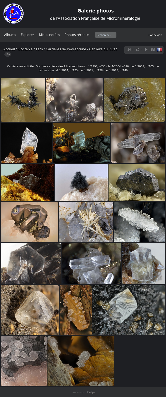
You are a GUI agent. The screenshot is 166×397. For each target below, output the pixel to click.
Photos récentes (77, 34)
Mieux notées (49, 34)
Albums (10, 34)
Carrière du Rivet (103, 49)
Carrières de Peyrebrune (66, 49)
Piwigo (91, 392)
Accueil (9, 49)
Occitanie (25, 49)
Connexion (155, 35)
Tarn (39, 49)
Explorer (27, 34)
